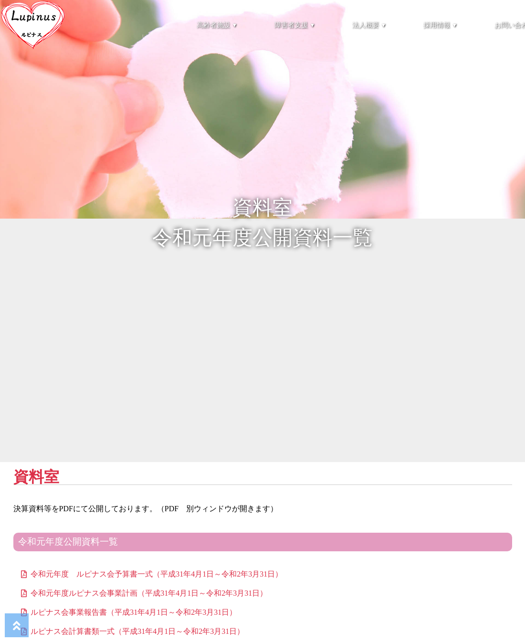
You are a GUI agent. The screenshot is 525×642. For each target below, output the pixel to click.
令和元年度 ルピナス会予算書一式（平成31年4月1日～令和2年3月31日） (157, 574)
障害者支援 (294, 25)
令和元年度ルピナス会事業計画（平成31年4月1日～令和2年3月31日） (149, 593)
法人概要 (368, 25)
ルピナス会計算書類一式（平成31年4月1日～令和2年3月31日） (137, 631)
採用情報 (439, 25)
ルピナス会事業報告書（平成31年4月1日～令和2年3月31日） (134, 612)
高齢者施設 (216, 25)
